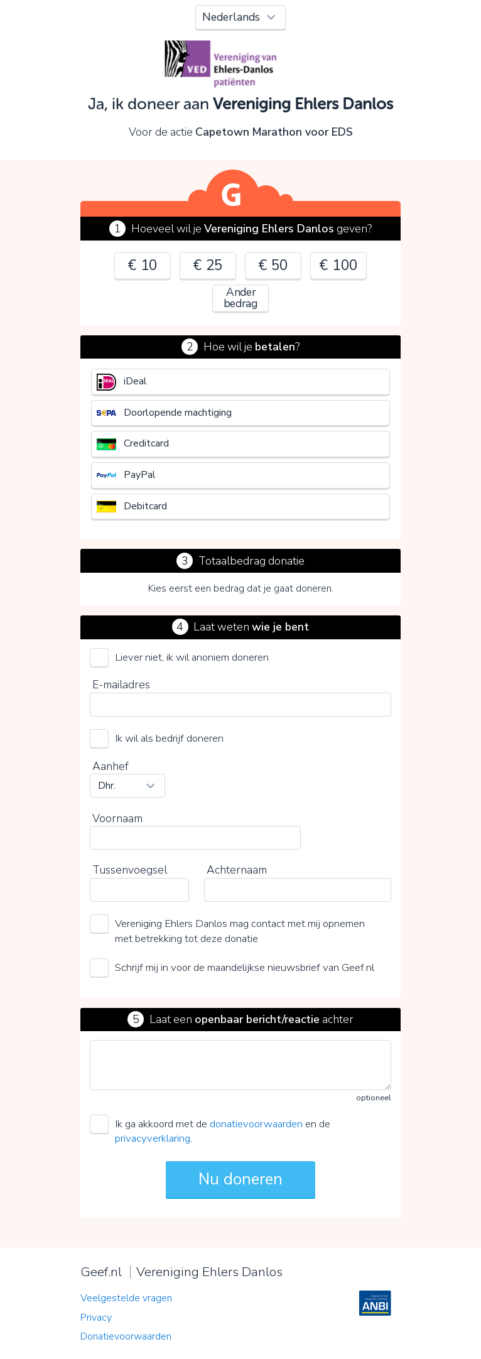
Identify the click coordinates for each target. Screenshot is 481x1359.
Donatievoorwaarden (125, 1336)
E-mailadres (121, 684)
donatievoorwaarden (256, 1124)
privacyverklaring (152, 1138)
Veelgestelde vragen (126, 1298)
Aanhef (110, 766)
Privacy (96, 1317)
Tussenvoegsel (129, 869)
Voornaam (117, 818)
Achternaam (237, 869)
